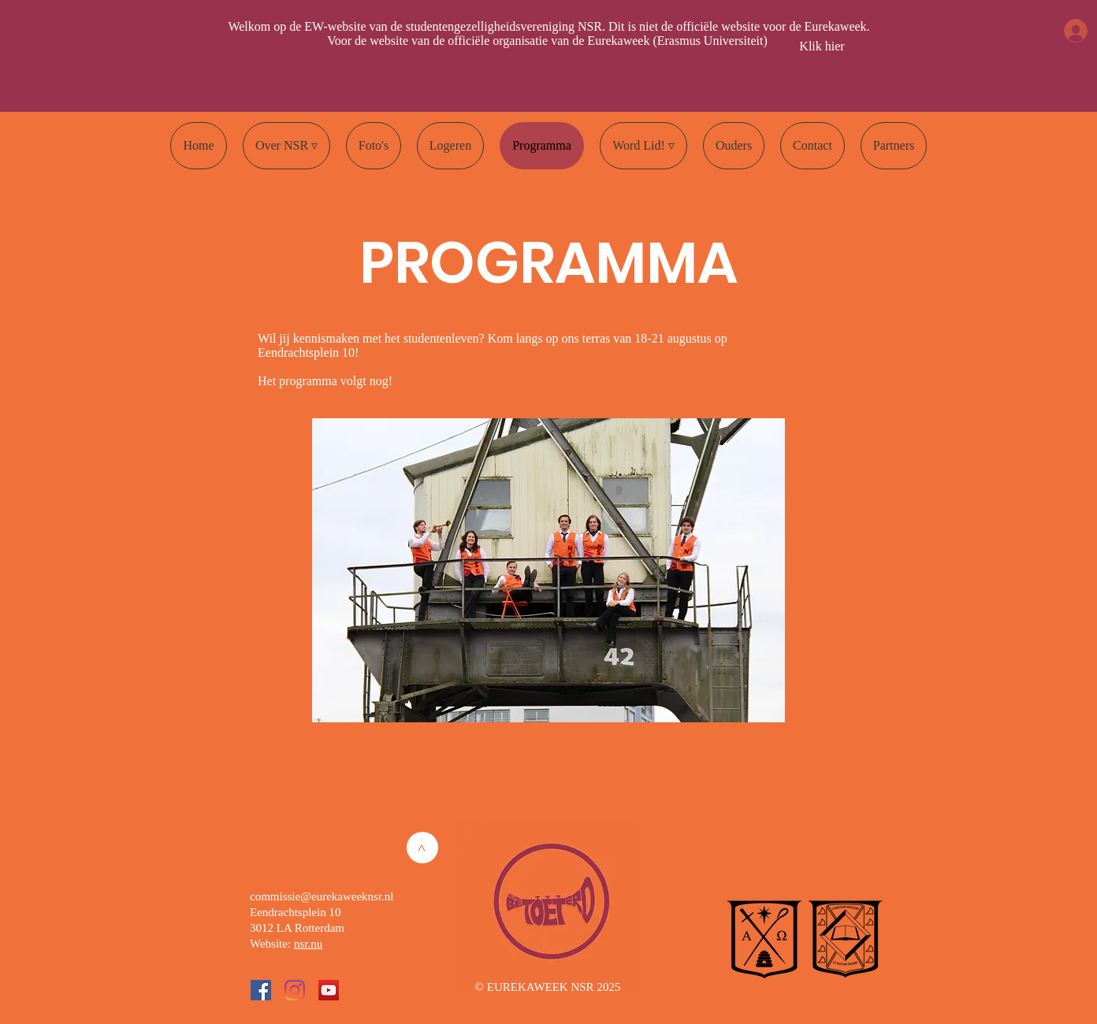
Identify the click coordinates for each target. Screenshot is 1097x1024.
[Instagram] (294, 990)
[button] (286, 145)
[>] (422, 847)
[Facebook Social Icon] (261, 990)
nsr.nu (308, 943)
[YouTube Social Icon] (328, 990)
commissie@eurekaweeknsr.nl (322, 896)
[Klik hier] (821, 46)
